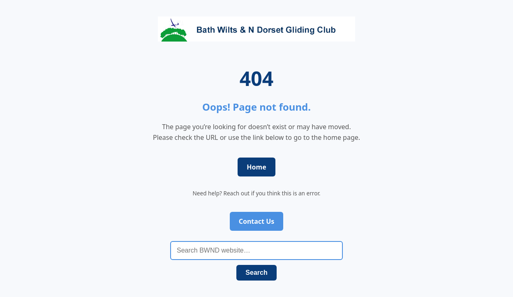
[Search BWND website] (256, 250)
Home (256, 167)
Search (256, 272)
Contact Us (257, 221)
